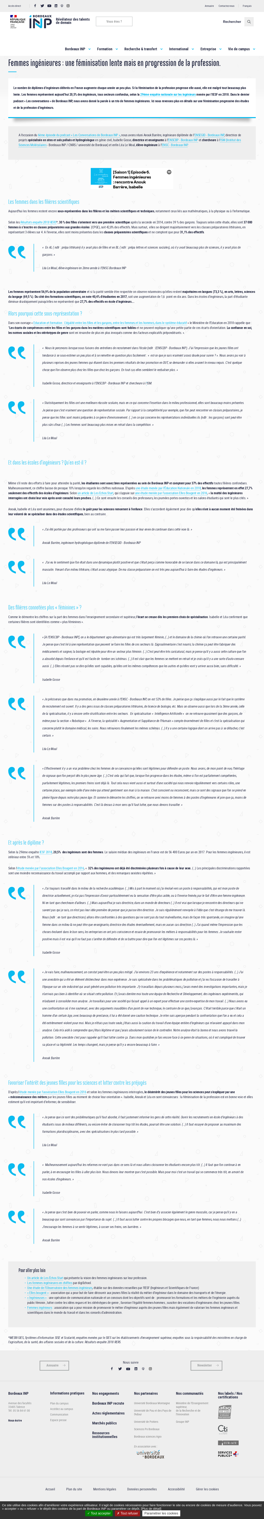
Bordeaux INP (75, 48)
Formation (104, 48)
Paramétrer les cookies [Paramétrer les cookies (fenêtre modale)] (161, 1513)
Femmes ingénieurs (39, 1321)
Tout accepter (99, 1513)
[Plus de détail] (151, 1508)
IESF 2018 (46, 866)
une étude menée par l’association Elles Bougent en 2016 (171, 507)
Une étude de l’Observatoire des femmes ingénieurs (59, 1301)
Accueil (12, 64)
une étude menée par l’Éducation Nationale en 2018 (168, 502)
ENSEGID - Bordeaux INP (209, 149)
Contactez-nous (226, 5)
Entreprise (208, 48)
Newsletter (204, 1379)
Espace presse (58, 1434)
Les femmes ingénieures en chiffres (49, 1297)
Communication (59, 1428)
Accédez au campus (61, 1423)
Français (247, 5)
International (179, 48)
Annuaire (209, 5)
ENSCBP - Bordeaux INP (183, 153)
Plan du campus (59, 1417)
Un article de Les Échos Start (45, 1292)
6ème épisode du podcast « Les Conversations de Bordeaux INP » (79, 149)
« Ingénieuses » (37, 1311)
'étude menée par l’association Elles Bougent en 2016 (50, 882)
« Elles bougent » (37, 1306)
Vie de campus (239, 48)
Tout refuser (127, 1513)
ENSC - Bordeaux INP (174, 158)
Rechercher (234, 21)
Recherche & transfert (140, 48)
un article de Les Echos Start (95, 507)
